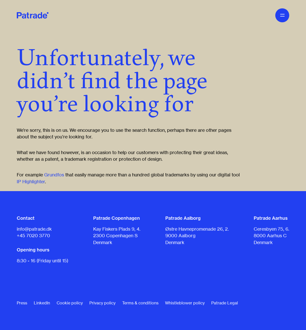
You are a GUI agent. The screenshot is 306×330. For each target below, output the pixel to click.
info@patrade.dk (34, 229)
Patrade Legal (224, 302)
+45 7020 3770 (33, 235)
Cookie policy (70, 302)
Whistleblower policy (185, 302)
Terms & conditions (140, 302)
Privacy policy (102, 302)
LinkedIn (42, 302)
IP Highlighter (31, 181)
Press (22, 302)
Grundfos (54, 174)
